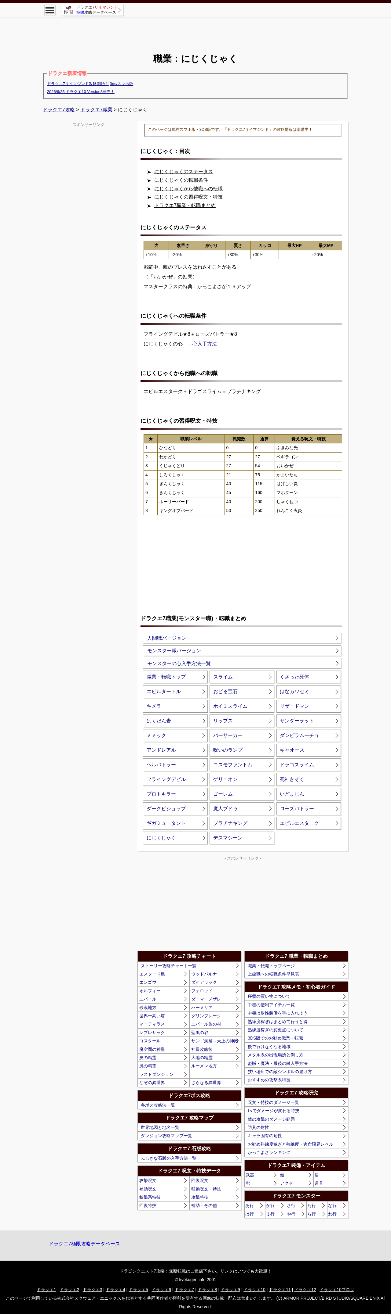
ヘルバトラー (161, 764)
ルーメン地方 (204, 1065)
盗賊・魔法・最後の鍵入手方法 (278, 1063)
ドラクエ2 (69, 1289)
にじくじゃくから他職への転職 (188, 188)
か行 (270, 1205)
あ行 (249, 1205)
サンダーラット (297, 720)
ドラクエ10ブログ (337, 1289)
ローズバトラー (297, 808)
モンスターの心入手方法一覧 (179, 663)
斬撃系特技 (150, 1197)
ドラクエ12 (305, 1289)
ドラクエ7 (184, 1289)
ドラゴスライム (297, 764)
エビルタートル (164, 691)
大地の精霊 (202, 1057)
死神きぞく (292, 779)
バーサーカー (228, 735)
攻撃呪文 (147, 1180)
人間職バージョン (166, 638)
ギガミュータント (166, 823)
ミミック (156, 735)
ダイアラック (204, 982)
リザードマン (294, 706)
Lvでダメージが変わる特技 (273, 1110)
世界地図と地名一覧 (160, 1127)
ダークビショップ (166, 808)
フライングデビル (166, 779)
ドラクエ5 (138, 1289)
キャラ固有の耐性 (265, 1135)
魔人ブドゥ (225, 808)
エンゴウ (147, 982)
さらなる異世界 (206, 1082)
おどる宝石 (225, 691)
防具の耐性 (258, 1127)
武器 (250, 1175)
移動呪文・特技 (206, 1189)
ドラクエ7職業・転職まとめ (185, 205)
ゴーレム (223, 794)
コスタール (150, 1040)
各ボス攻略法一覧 (158, 1105)
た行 (311, 1205)
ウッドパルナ (204, 974)
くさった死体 (294, 676)
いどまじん (292, 794)
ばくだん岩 (159, 720)
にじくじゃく (161, 837)
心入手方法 (204, 343)
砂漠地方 (147, 1007)
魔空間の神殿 (152, 1049)
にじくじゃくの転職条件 (181, 180)
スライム (223, 676)
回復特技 (147, 1205)
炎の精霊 (147, 1057)
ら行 (311, 1214)
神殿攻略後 (202, 1049)
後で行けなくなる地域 (269, 1046)
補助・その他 (204, 1205)
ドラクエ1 (46, 1289)
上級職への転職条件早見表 (273, 974)
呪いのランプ (228, 750)
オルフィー (150, 990)
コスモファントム (232, 764)
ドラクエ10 (254, 1289)
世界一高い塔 (152, 1015)
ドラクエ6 (161, 1289)
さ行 (291, 1205)
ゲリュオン (225, 779)
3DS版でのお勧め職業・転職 (275, 1038)
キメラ (154, 706)
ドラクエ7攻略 (59, 109)
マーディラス (152, 1024)
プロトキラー (161, 794)
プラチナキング (230, 823)
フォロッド (202, 990)
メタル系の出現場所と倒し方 (275, 1054)
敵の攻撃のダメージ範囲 (271, 1119)
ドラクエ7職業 (96, 109)
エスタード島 (152, 974)
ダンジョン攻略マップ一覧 (166, 1135)
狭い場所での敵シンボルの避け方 (280, 1071)
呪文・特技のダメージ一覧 (273, 1102)
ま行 (270, 1214)
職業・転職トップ (166, 676)
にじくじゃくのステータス (183, 171)
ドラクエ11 (280, 1289)
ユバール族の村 (206, 1024)
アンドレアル (161, 750)
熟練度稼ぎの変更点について (275, 1029)
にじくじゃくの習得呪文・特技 (188, 196)
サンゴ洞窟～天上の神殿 (214, 1040)
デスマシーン (228, 837)
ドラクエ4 (115, 1289)
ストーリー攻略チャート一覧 (168, 965)
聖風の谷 (199, 1032)
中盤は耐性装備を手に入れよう (278, 1013)
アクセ (286, 1183)
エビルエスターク (299, 823)
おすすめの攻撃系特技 (269, 1079)
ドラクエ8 (207, 1289)
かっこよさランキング (269, 1152)
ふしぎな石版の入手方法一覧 (168, 1158)
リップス (223, 720)
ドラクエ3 (92, 1289)
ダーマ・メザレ (206, 999)
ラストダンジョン (156, 1074)
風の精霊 (147, 1065)
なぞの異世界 (152, 1082)
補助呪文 (147, 1189)
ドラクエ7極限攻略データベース (84, 1243)
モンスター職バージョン (174, 650)
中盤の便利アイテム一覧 (271, 1004)
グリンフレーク (206, 1015)
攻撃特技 (199, 1197)
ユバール (147, 999)
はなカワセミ (294, 691)
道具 (319, 1183)
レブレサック (152, 1032)
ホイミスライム (230, 706)
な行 (332, 1205)
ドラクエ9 (230, 1289)
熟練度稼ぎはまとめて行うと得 (278, 1021)
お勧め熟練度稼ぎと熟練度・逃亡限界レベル (290, 1144)
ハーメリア (202, 1007)
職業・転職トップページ (271, 965)
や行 (291, 1214)
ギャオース (292, 750)
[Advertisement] (195, 30)
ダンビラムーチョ (299, 735)
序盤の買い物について (269, 996)
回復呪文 (199, 1180)
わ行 (332, 1214)
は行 (249, 1214)
